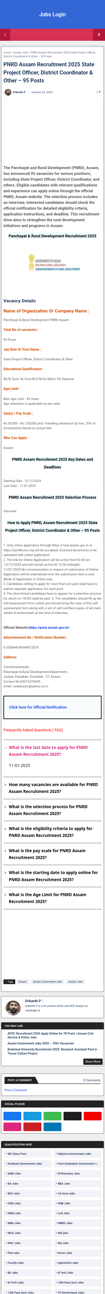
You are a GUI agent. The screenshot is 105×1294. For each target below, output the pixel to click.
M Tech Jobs (16, 1282)
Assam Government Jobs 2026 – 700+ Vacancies (41, 1043)
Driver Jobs (65, 1253)
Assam (22, 981)
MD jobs (63, 1233)
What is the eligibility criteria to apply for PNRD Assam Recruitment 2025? (50, 832)
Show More (92, 1061)
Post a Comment (16, 1090)
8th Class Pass (17, 1153)
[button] (99, 35)
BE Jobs (13, 1272)
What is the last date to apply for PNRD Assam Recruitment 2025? (48, 751)
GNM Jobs (14, 1213)
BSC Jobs (14, 1193)
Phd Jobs (14, 1253)
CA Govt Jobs (66, 1193)
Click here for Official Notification (38, 707)
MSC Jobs (14, 1243)
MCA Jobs (14, 1233)
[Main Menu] (5, 35)
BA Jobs (13, 1183)
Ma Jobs (63, 1243)
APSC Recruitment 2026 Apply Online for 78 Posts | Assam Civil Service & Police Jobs (50, 1035)
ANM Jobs (14, 1173)
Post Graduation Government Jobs (79, 1163)
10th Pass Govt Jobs (71, 1282)
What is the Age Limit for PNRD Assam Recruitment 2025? (47, 898)
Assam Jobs (20, 52)
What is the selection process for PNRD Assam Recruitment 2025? (48, 810)
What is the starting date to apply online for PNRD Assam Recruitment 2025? (53, 876)
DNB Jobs (64, 1203)
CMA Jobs (14, 1203)
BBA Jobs (64, 1183)
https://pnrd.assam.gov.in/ (49, 628)
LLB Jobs (64, 1213)
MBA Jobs (14, 1223)
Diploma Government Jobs (74, 1153)
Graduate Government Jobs (25, 1163)
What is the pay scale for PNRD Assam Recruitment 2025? (47, 854)
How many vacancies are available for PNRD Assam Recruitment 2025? (53, 788)
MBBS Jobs (65, 1223)
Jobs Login (52, 14)
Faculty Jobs (16, 1262)
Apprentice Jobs (68, 1262)
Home (7, 52)
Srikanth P (33, 1001)
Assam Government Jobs (47, 981)
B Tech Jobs (65, 1272)
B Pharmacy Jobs (69, 1173)
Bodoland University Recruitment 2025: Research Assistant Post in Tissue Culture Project (52, 1051)
